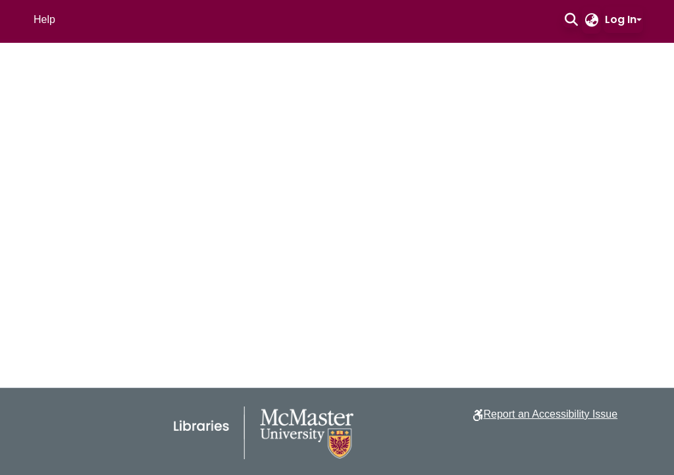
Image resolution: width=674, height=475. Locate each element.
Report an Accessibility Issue (550, 414)
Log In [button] (620, 19)
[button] (571, 20)
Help (44, 19)
